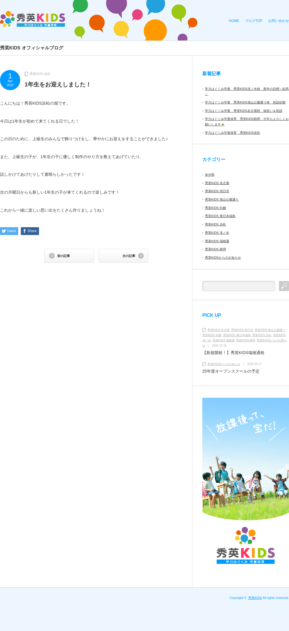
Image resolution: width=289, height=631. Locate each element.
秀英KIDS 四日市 (217, 191)
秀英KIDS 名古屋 (217, 183)
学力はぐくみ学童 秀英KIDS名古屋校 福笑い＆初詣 (243, 110)
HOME (234, 21)
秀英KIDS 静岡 (215, 249)
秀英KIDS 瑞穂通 (217, 241)
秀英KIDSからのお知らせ (223, 257)
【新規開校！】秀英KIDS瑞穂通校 (233, 352)
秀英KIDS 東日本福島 (220, 216)
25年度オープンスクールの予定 (231, 371)
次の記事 (129, 256)
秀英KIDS (255, 597)
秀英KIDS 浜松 (40, 73)
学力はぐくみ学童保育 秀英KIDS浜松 (232, 132)
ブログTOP (253, 21)
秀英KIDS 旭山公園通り (222, 199)
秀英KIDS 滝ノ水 (217, 232)
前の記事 (63, 256)
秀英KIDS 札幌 (215, 208)
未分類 (209, 174)
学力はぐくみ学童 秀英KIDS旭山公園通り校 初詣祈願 (245, 102)
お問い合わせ (278, 21)
